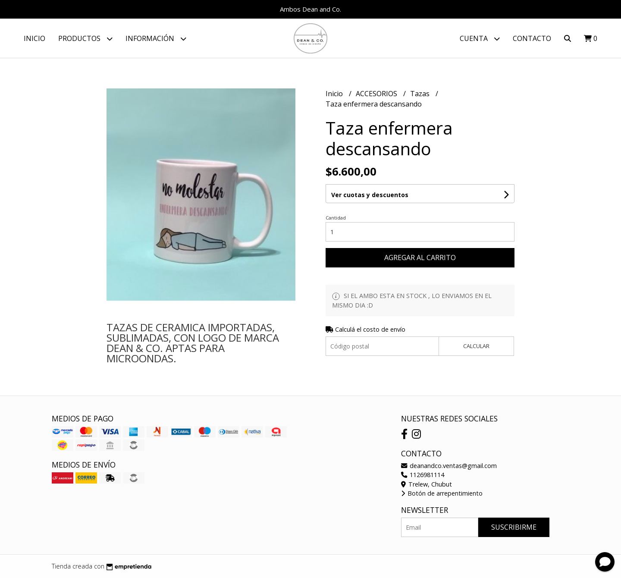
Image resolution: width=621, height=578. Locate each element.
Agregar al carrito (420, 257)
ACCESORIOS (377, 93)
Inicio (34, 38)
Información (155, 38)
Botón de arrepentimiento (442, 493)
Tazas (420, 93)
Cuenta (480, 38)
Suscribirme (513, 527)
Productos (85, 38)
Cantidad (336, 217)
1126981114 (422, 475)
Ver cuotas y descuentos (369, 195)
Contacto (532, 38)
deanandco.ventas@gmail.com (449, 466)
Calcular (476, 346)
